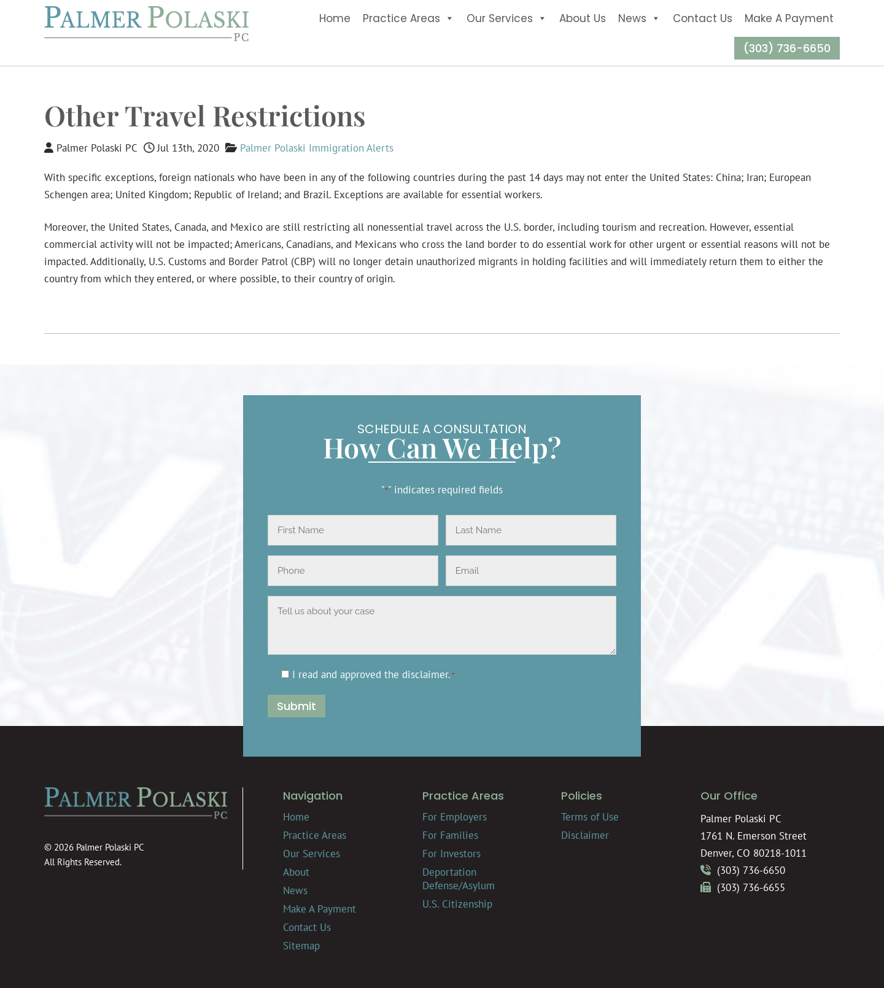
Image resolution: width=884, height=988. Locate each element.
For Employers (454, 817)
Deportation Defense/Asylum (458, 878)
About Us (582, 18)
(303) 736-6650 (787, 48)
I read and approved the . (373, 674)
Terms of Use (590, 817)
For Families (450, 835)
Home (335, 18)
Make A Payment (789, 18)
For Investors (451, 853)
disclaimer (425, 674)
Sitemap (301, 945)
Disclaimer (585, 835)
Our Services (507, 18)
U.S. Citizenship (457, 904)
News (639, 18)
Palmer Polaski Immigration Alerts (317, 148)
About (296, 872)
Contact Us (702, 18)
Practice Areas (408, 18)
